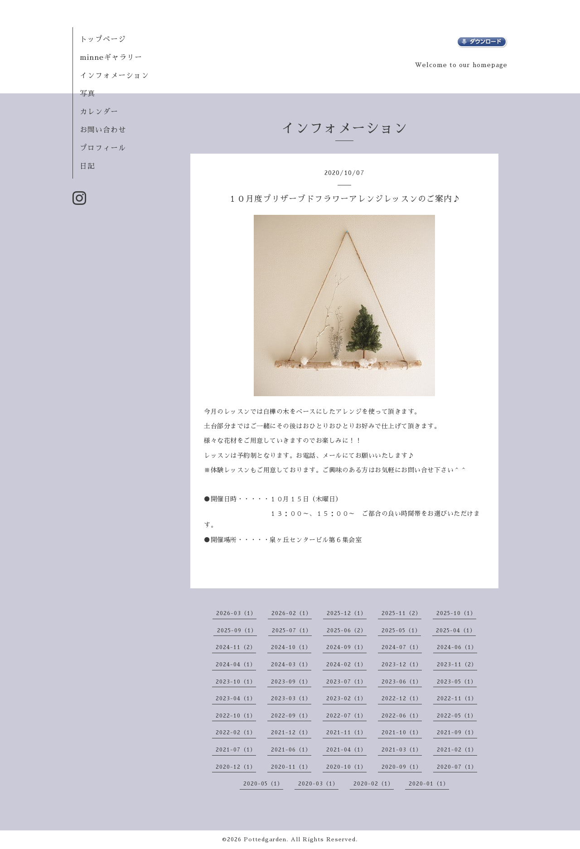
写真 (87, 93)
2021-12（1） (291, 732)
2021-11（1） (346, 732)
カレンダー (99, 112)
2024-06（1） (457, 647)
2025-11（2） (401, 613)
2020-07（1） (457, 767)
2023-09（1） (291, 681)
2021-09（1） (457, 732)
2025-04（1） (456, 630)
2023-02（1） (346, 698)
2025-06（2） (347, 630)
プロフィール (103, 148)
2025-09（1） (237, 630)
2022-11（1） (457, 698)
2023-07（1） (346, 681)
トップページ (103, 39)
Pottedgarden (265, 839)
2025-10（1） (456, 613)
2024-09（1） (346, 647)
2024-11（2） (236, 647)
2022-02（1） (236, 732)
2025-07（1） (292, 630)
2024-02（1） (346, 664)
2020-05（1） (263, 783)
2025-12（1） (347, 613)
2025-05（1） (401, 630)
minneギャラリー (111, 57)
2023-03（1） (291, 698)
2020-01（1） (429, 783)
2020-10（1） (346, 767)
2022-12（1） (402, 698)
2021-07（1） (236, 749)
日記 (87, 166)
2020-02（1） (373, 783)
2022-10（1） (236, 715)
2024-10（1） (291, 647)
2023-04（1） (236, 698)
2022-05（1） (457, 715)
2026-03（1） (236, 613)
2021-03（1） (402, 749)
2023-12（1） (402, 664)
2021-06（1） (291, 749)
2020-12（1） (236, 767)
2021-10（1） (402, 732)
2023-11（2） (457, 664)
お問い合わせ (103, 130)
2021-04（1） (346, 749)
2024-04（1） (236, 664)
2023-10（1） (236, 681)
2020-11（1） (291, 767)
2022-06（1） (402, 715)
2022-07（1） (346, 715)
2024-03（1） (291, 664)
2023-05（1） (457, 681)
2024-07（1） (402, 647)
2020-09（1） (402, 767)
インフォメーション (114, 75)
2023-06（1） (402, 681)
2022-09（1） (291, 715)
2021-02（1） (457, 749)
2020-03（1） (318, 783)
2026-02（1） (291, 613)
